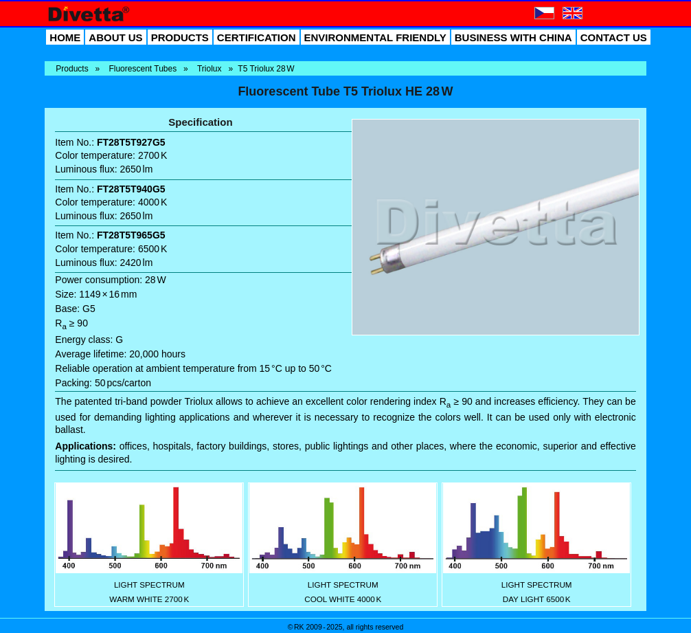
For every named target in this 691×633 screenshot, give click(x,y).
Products (72, 69)
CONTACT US (613, 37)
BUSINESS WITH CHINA (513, 37)
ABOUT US (115, 37)
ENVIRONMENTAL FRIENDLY (375, 37)
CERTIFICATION (256, 37)
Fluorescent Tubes (143, 69)
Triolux (209, 69)
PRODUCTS (180, 37)
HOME (64, 37)
